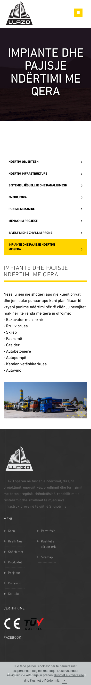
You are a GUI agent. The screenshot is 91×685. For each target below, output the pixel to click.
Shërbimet (13, 552)
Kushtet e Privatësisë (69, 679)
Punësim (12, 583)
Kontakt (11, 594)
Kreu (9, 531)
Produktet (13, 562)
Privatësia (46, 531)
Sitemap (45, 557)
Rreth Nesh (14, 542)
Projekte (12, 573)
